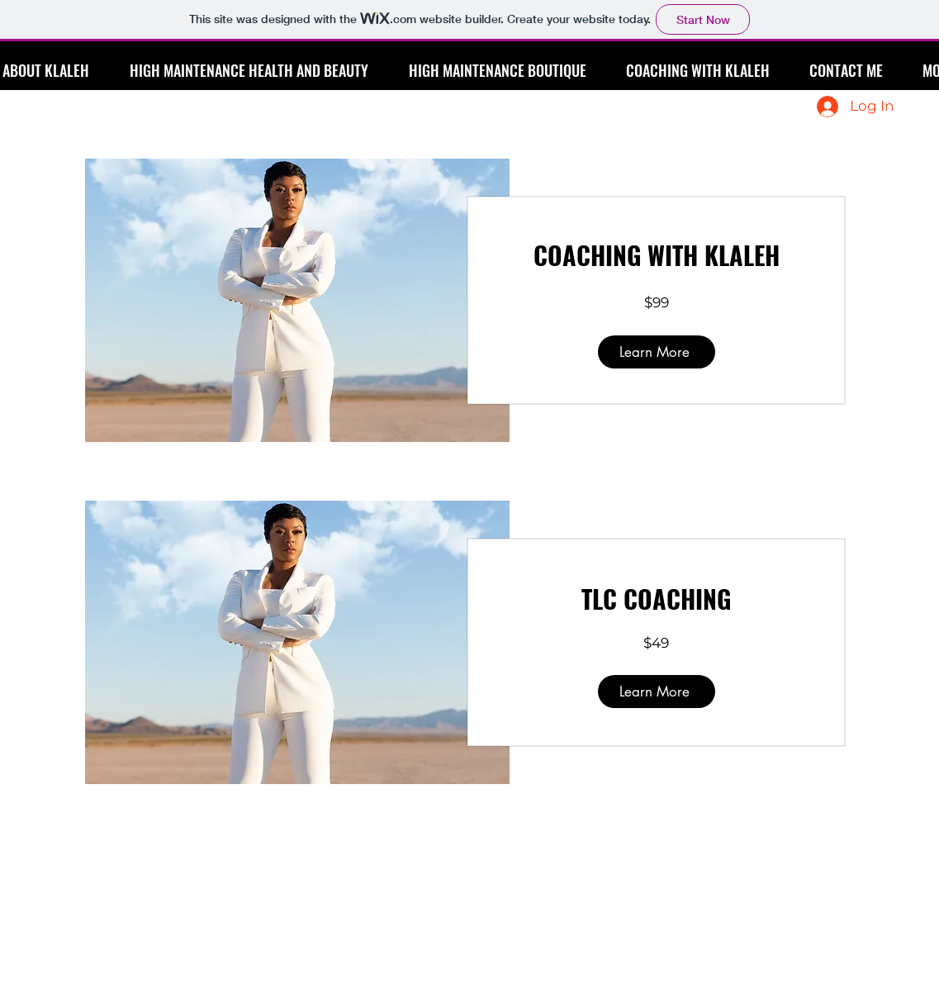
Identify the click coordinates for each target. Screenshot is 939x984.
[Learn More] (656, 351)
